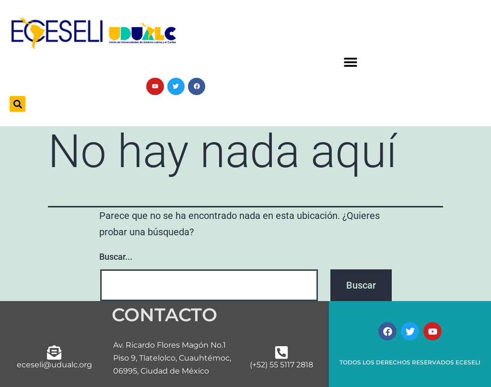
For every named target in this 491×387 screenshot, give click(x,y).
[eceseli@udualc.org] (54, 352)
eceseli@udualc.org (54, 364)
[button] (350, 62)
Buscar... (115, 257)
